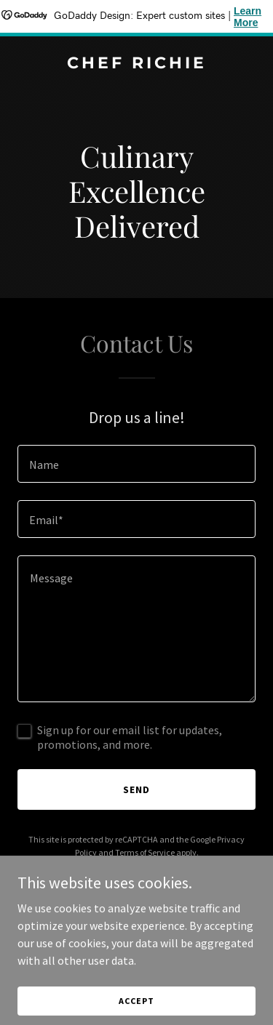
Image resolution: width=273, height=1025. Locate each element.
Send (136, 789)
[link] (136, 64)
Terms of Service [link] (145, 852)
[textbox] (136, 464)
